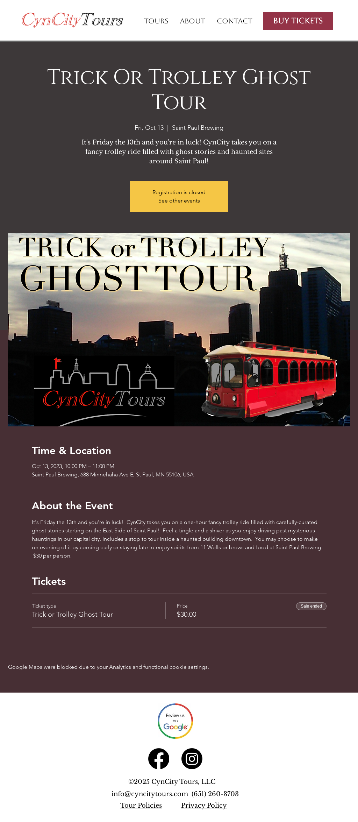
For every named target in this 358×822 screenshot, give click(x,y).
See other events (179, 200)
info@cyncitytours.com (152, 794)
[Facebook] (158, 758)
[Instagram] (191, 758)
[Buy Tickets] (298, 21)
